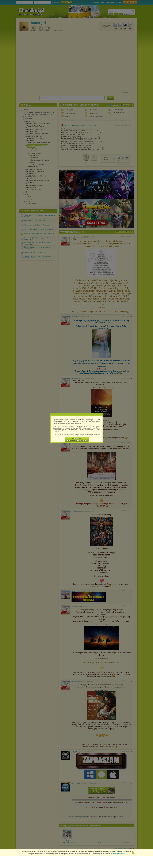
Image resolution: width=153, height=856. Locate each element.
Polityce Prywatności (118, 854)
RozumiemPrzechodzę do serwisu (76, 439)
